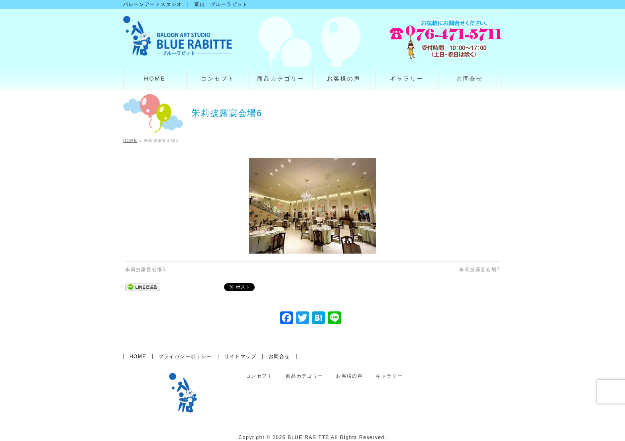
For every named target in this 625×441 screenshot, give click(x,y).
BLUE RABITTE (308, 437)
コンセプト (259, 376)
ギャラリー (389, 376)
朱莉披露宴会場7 (479, 269)
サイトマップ (240, 356)
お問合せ (279, 356)
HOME (138, 356)
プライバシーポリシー (185, 356)
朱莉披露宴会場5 (145, 269)
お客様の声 (349, 376)
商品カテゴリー (304, 376)
